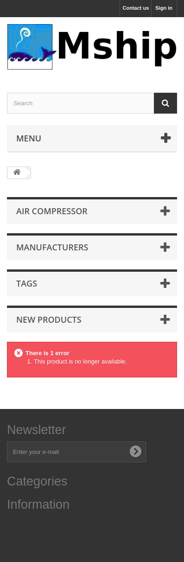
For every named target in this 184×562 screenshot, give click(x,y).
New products (49, 319)
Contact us (135, 8)
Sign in (163, 8)
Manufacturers (52, 247)
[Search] (165, 103)
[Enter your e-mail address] (76, 451)
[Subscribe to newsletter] (135, 451)
